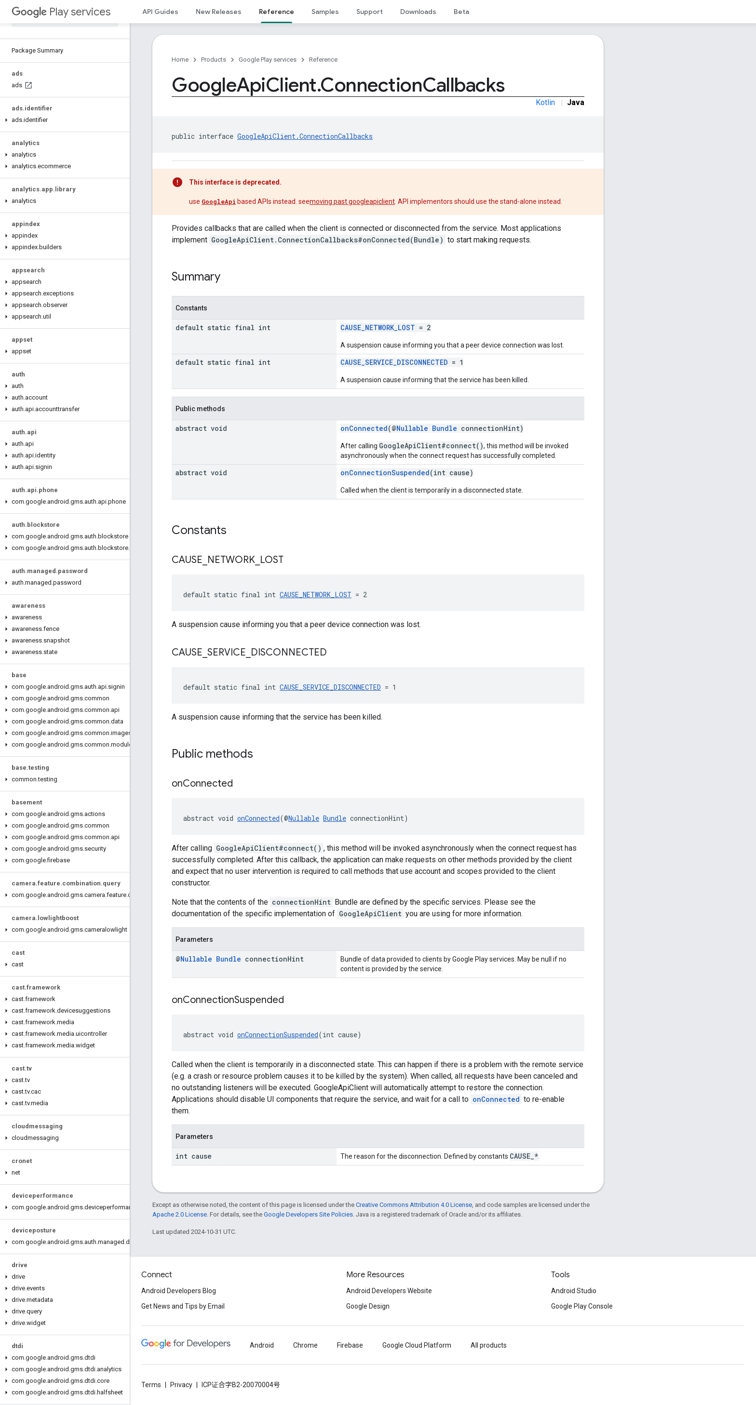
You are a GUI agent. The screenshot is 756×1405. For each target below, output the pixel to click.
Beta (461, 11)
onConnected (364, 428)
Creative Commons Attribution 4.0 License (414, 1204)
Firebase (350, 1345)
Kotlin (545, 102)
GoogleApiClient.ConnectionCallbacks (305, 136)
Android (262, 1345)
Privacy (181, 1385)
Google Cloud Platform (416, 1345)
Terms (151, 1385)
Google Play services (268, 59)
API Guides (160, 11)
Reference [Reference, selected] (276, 11)
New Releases (219, 11)
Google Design (368, 1306)
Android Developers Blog (178, 1291)
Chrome (305, 1345)
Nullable (412, 428)
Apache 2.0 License (179, 1214)
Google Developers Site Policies (308, 1214)
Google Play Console (582, 1306)
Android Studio (573, 1291)
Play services (61, 11)
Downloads (418, 11)
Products (213, 59)
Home (180, 59)
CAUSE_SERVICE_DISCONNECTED (394, 362)
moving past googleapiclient (352, 201)
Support (369, 11)
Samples (325, 11)
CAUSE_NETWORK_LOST (377, 327)
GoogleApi (219, 201)
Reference (323, 59)
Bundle (444, 428)
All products (489, 1345)
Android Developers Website (389, 1291)
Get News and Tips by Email (183, 1306)
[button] (63, 120)
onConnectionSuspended (385, 472)
